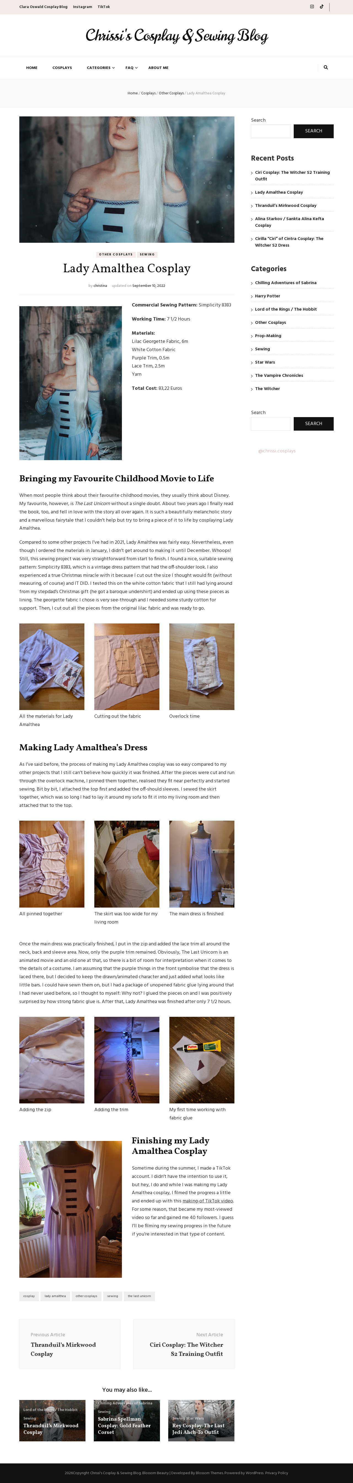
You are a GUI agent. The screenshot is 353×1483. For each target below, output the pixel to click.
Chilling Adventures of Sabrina (125, 1403)
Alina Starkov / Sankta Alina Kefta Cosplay (289, 222)
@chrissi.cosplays (277, 451)
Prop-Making (268, 336)
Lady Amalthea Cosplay (279, 192)
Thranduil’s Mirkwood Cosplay (51, 1429)
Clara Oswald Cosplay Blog (43, 7)
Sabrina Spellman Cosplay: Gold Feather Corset (124, 1426)
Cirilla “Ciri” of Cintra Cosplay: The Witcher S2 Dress (289, 242)
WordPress (254, 1473)
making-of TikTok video (208, 1201)
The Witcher (267, 389)
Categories (99, 68)
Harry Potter (267, 296)
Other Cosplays (116, 254)
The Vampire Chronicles (279, 375)
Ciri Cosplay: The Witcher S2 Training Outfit (292, 176)
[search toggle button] (326, 68)
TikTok (104, 7)
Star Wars (195, 1418)
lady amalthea (55, 1296)
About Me (158, 68)
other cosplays (86, 1296)
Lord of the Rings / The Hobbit (50, 1410)
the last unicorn (139, 1296)
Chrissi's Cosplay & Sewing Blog (176, 35)
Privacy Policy (276, 1473)
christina (100, 286)
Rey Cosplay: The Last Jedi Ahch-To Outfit (198, 1429)
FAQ (129, 68)
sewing (112, 1296)
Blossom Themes (209, 1473)
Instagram (82, 7)
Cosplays (62, 68)
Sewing (147, 254)
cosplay (29, 1296)
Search (258, 120)
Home (32, 68)
